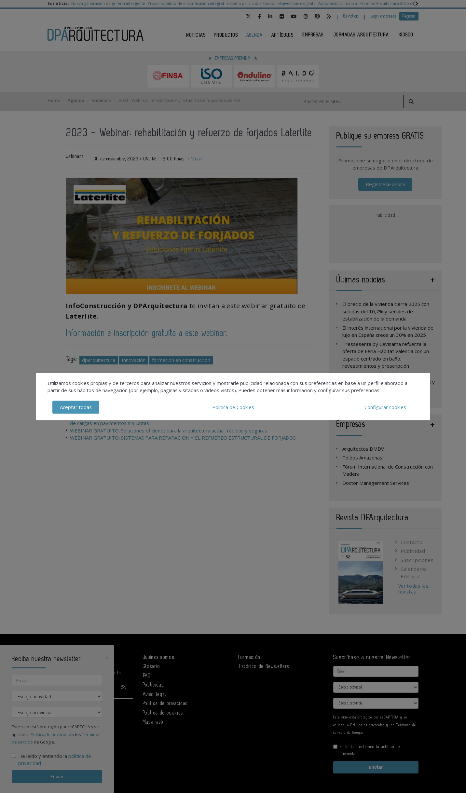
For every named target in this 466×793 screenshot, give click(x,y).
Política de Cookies (233, 407)
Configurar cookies (385, 407)
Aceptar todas (76, 407)
